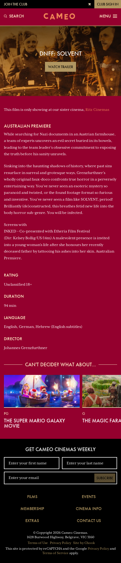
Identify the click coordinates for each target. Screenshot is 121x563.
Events (89, 496)
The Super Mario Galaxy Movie (34, 423)
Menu (108, 16)
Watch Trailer (60, 66)
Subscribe (104, 478)
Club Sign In (107, 4)
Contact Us (89, 520)
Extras (32, 520)
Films (32, 496)
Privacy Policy (60, 543)
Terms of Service (55, 553)
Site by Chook (84, 543)
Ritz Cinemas (97, 109)
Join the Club (15, 4)
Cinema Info (89, 508)
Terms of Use (38, 543)
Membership (32, 508)
